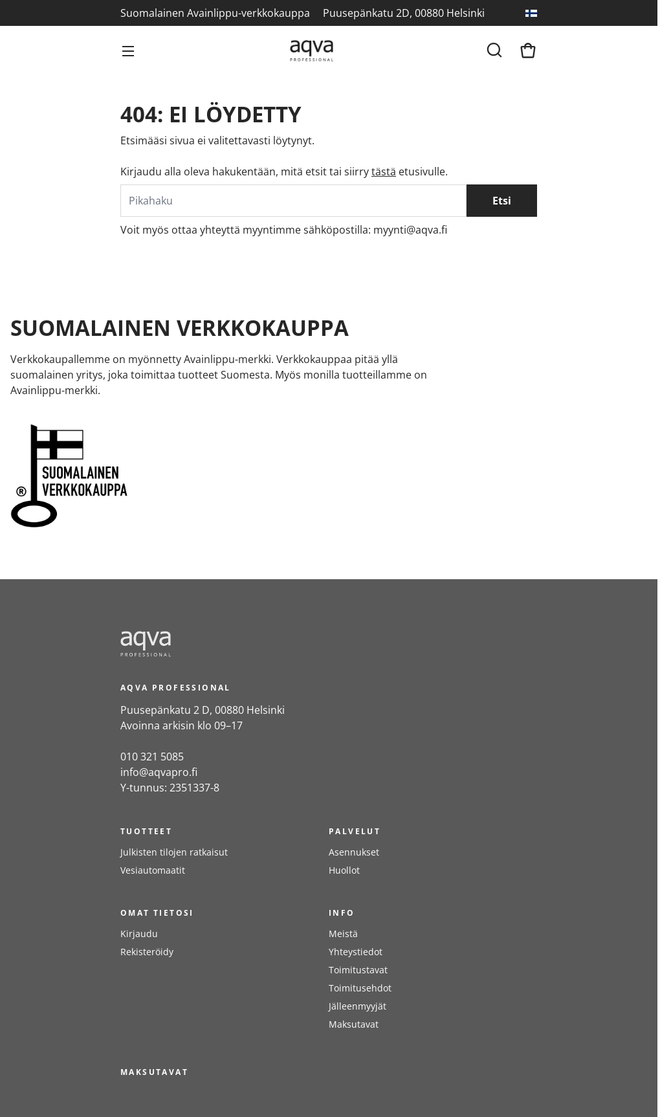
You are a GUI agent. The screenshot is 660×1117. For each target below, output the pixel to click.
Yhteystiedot (355, 952)
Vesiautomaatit (152, 870)
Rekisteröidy (146, 952)
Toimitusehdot (360, 988)
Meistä (343, 933)
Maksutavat (354, 1024)
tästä (383, 171)
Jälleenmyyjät (357, 1006)
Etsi (501, 201)
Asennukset (354, 852)
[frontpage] (236, 644)
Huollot (344, 870)
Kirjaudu (139, 933)
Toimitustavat (358, 970)
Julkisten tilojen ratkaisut (174, 852)
